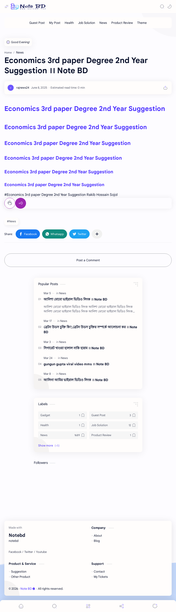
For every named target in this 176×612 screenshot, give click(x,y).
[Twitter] (28, 552)
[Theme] (142, 22)
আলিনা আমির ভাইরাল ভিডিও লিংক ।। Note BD (76, 380)
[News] (103, 22)
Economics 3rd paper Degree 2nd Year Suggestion (84, 109)
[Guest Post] (37, 22)
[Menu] (88, 606)
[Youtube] (41, 552)
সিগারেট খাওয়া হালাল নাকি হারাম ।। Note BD (74, 348)
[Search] (162, 6)
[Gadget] (62, 415)
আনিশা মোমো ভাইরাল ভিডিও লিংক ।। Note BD (75, 299)
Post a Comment (88, 260)
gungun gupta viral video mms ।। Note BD (76, 364)
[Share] (121, 606)
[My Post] (54, 22)
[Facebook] (15, 552)
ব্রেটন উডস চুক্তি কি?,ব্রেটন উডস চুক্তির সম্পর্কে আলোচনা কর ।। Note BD (90, 329)
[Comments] (155, 606)
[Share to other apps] (97, 234)
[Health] (69, 22)
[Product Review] (122, 22)
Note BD (27, 589)
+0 (20, 203)
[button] (169, 6)
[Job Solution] (86, 22)
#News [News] (11, 221)
